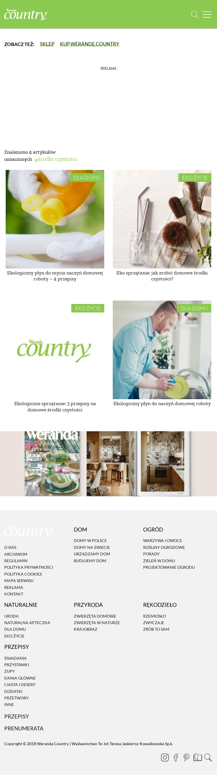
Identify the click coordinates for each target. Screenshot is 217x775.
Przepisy (16, 716)
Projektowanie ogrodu (169, 567)
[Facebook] (175, 757)
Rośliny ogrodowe (164, 547)
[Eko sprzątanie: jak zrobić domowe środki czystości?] (162, 219)
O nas (10, 547)
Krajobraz (85, 629)
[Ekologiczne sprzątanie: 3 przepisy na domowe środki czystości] (55, 350)
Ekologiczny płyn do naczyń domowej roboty (162, 403)
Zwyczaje (153, 622)
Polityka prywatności (28, 567)
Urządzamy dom (92, 553)
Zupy (9, 671)
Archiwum (15, 554)
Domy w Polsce (90, 540)
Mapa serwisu (19, 580)
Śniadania (15, 658)
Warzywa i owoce (162, 540)
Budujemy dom (90, 560)
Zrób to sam (156, 629)
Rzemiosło (154, 616)
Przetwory (16, 697)
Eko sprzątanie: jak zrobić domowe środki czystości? (162, 276)
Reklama (13, 587)
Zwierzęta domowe (95, 616)
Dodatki (13, 691)
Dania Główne (20, 678)
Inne (9, 704)
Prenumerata (23, 728)
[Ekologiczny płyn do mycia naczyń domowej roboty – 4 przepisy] (55, 219)
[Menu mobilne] (207, 14)
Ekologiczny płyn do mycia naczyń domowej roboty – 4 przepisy (55, 276)
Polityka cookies (23, 574)
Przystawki (16, 664)
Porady (151, 553)
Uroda (11, 616)
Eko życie (195, 177)
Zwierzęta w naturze (97, 622)
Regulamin (16, 560)
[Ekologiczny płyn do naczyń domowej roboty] (162, 350)
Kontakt (13, 593)
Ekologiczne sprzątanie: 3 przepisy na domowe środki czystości (55, 406)
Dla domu (87, 177)
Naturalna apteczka (27, 622)
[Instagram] (165, 757)
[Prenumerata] (197, 756)
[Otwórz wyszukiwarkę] (195, 14)
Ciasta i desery (20, 684)
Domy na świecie (92, 547)
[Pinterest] (186, 757)
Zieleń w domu (159, 560)
